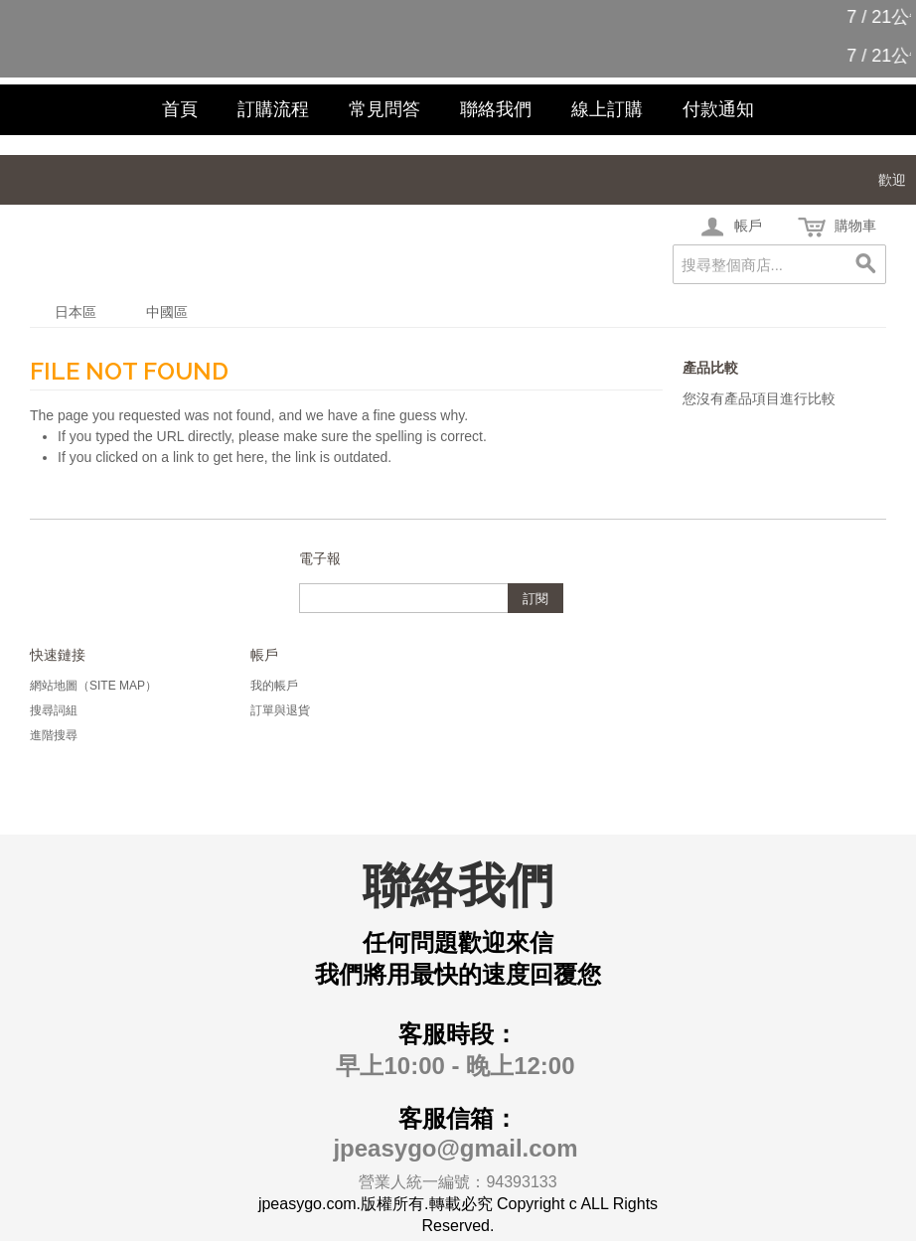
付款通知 (718, 109)
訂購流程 (273, 109)
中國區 (167, 312)
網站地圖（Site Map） (93, 686)
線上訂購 (607, 109)
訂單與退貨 (280, 710)
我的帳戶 (274, 686)
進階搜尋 (53, 735)
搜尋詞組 (53, 710)
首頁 (180, 109)
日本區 (75, 312)
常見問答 (384, 109)
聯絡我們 (496, 109)
